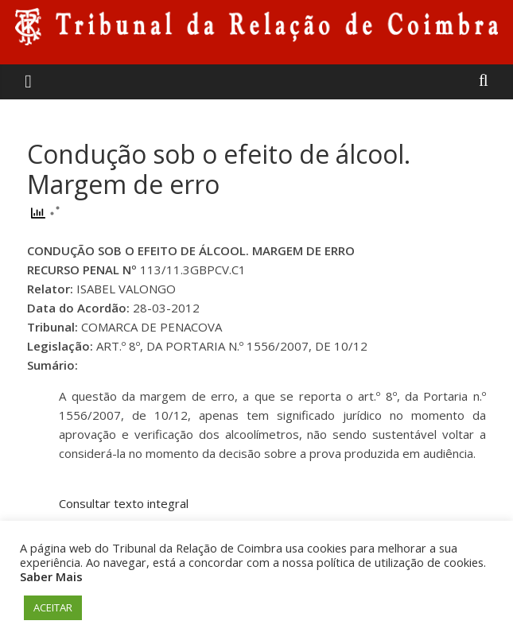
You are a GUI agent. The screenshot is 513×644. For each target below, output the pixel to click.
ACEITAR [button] (52, 607)
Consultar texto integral (123, 503)
